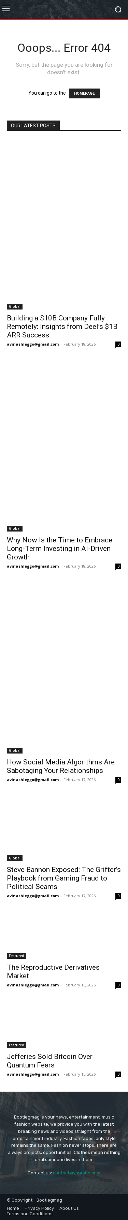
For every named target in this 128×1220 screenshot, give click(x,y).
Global (14, 306)
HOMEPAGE (84, 93)
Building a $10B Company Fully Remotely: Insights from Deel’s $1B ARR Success (62, 326)
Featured (16, 955)
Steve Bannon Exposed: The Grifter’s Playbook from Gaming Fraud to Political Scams (64, 878)
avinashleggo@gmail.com (33, 344)
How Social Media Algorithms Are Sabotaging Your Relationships (61, 766)
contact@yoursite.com (76, 1172)
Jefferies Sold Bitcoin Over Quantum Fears (50, 1060)
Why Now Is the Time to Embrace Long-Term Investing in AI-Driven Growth (59, 548)
